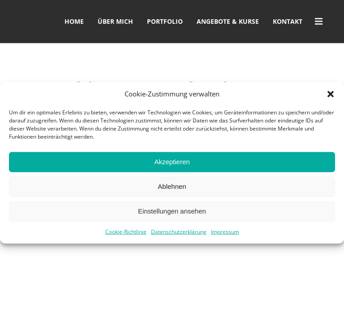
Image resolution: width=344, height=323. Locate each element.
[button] (330, 98)
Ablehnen (172, 191)
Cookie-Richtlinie (125, 236)
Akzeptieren (171, 166)
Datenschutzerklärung (178, 236)
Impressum (225, 236)
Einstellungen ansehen (172, 215)
